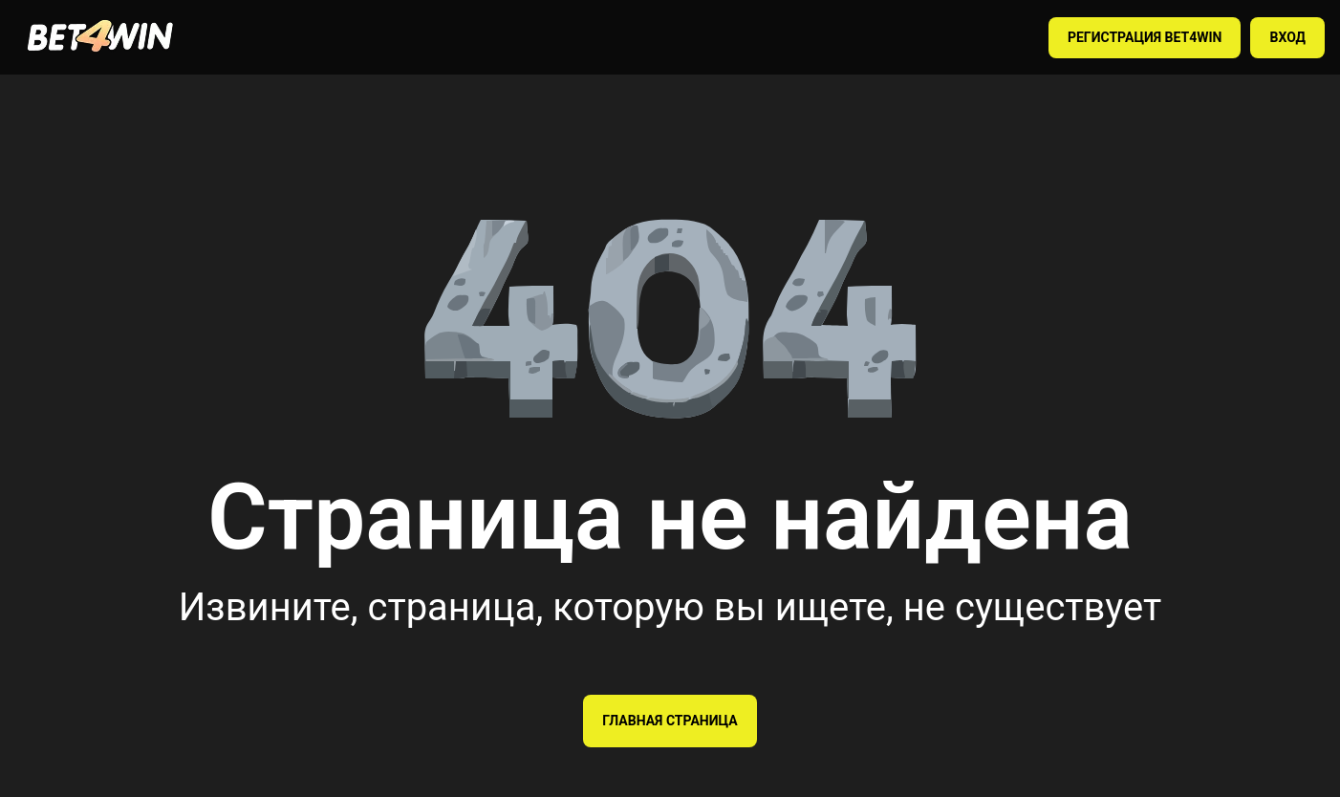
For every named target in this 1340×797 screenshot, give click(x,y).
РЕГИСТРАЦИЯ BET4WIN (1145, 37)
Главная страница (669, 720)
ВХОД (1287, 37)
